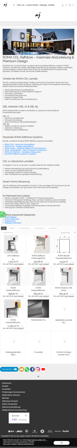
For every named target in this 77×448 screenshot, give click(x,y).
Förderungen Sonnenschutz (13, 392)
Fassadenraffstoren (24, 228)
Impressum (6, 383)
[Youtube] (43, 369)
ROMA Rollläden (11, 217)
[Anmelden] (62, 5)
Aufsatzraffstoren (8, 232)
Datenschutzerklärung (11, 407)
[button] (14, 5)
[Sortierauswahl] (68, 232)
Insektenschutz (10, 221)
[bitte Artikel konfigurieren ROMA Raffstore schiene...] (47, 262)
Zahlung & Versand (10, 401)
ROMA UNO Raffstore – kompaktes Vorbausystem (23, 152)
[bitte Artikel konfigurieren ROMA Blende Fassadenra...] (72, 262)
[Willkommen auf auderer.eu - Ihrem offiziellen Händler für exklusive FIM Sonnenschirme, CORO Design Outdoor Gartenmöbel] (38, 375)
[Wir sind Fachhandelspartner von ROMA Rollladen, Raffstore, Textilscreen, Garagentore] (5, 2)
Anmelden (6, 389)
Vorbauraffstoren (39, 228)
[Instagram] (37, 369)
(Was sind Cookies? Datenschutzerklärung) (18, 444)
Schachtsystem (53, 228)
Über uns (21, 5)
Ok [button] (61, 443)
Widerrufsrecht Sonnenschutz (14, 410)
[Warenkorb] (70, 5)
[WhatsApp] (26, 369)
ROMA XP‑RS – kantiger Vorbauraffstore (19, 146)
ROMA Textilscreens (12, 219)
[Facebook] (32, 369)
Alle (4, 228)
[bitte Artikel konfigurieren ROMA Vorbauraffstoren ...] (21, 295)
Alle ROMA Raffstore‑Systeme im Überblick (20, 154)
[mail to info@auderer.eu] (21, 369)
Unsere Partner (32, 5)
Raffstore (11, 228)
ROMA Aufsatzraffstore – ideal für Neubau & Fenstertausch (26, 150)
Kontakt (51, 5)
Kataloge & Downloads (13, 223)
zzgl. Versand (18, 264)
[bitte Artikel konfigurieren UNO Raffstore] (21, 262)
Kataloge (43, 5)
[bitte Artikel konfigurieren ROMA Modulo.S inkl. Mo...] (72, 295)
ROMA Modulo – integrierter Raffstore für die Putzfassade (25, 148)
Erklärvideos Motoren (11, 395)
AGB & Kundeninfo (9, 404)
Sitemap (5, 398)
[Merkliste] (66, 5)
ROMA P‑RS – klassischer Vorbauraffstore (20, 144)
